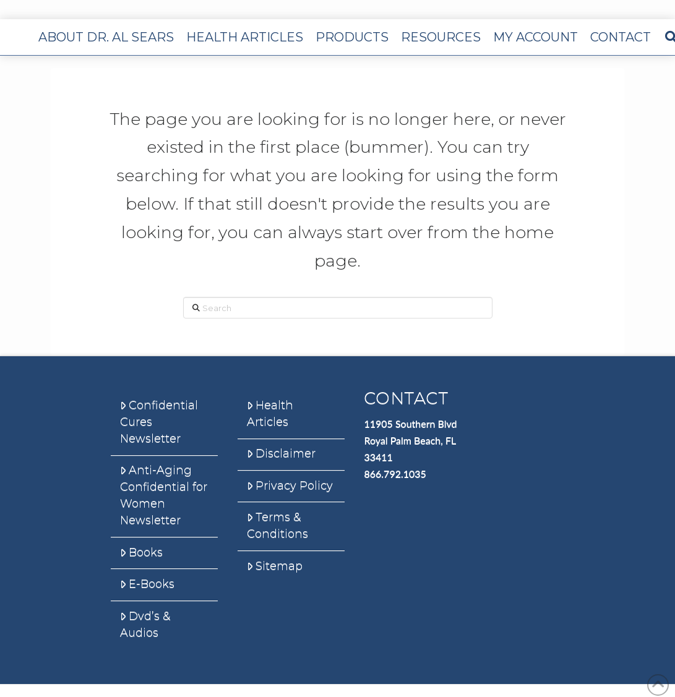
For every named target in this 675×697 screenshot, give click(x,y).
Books (141, 552)
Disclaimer (281, 453)
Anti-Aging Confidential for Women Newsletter (163, 495)
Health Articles (270, 413)
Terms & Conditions (277, 525)
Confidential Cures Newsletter (159, 421)
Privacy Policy (290, 485)
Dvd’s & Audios (145, 624)
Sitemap (275, 566)
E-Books (147, 584)
